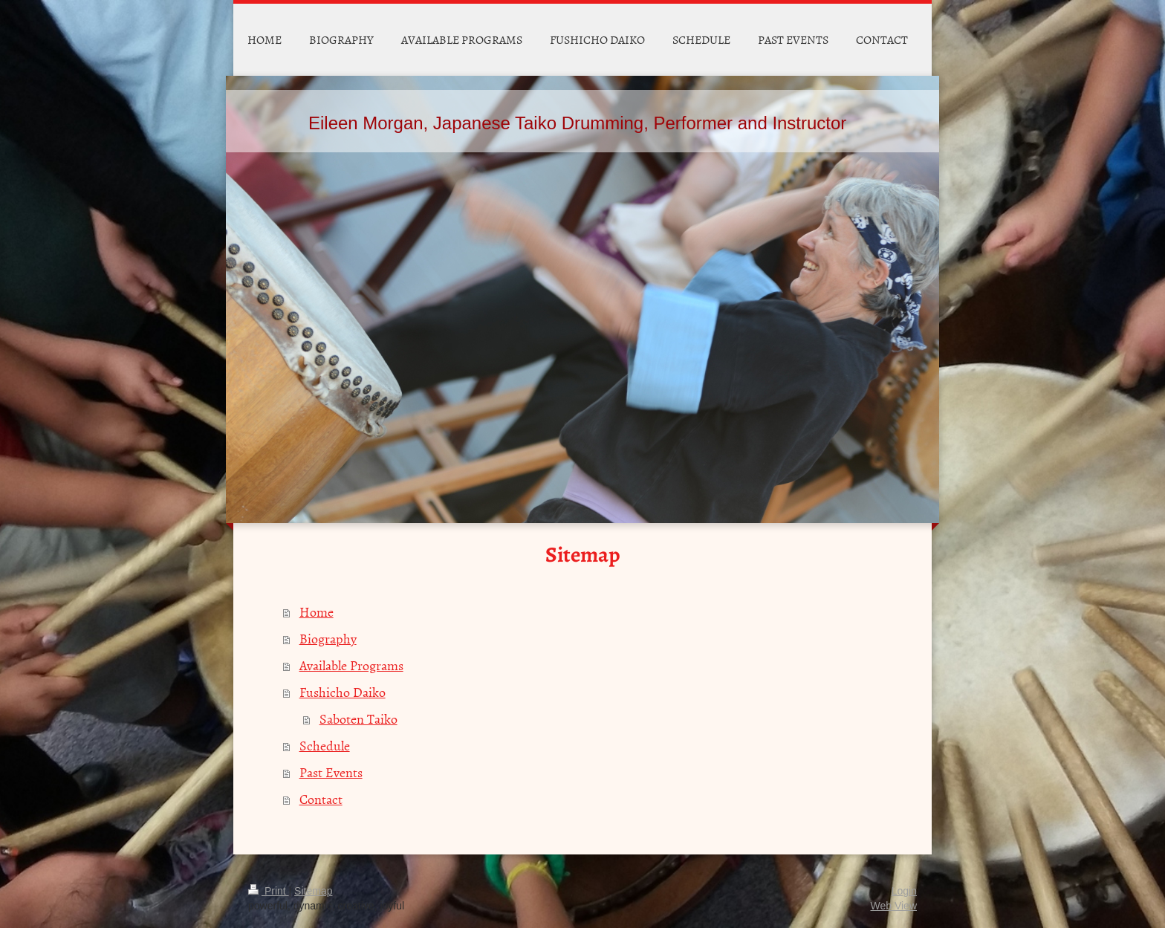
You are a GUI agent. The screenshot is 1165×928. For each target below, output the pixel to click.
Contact (321, 799)
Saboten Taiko (358, 719)
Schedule (324, 746)
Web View (893, 906)
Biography (328, 639)
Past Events (331, 772)
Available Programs (351, 665)
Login (904, 891)
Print (268, 891)
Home (316, 612)
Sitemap (313, 891)
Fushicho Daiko (342, 692)
